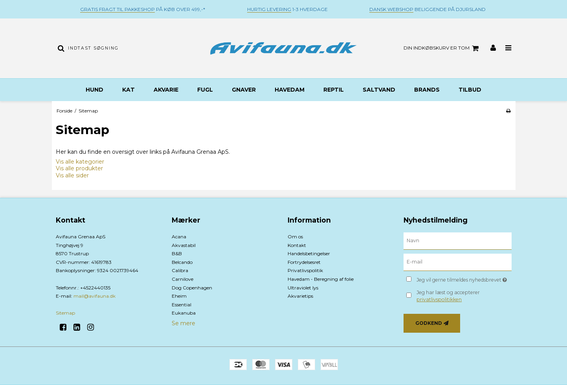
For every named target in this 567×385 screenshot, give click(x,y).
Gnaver (244, 89)
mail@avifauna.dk (94, 296)
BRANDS (427, 89)
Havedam (290, 89)
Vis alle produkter (79, 168)
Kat (128, 89)
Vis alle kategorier (80, 161)
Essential (181, 305)
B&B (177, 253)
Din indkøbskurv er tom (442, 48)
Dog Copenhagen (192, 288)
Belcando (182, 262)
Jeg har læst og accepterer (448, 295)
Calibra (180, 270)
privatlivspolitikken (439, 299)
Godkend (428, 323)
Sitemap (65, 313)
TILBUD (470, 89)
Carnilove (182, 279)
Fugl (205, 89)
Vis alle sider (72, 175)
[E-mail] (458, 261)
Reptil (333, 89)
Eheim (179, 296)
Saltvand (379, 89)
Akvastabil (184, 245)
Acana (179, 236)
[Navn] (458, 240)
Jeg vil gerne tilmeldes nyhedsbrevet (464, 278)
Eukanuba (184, 313)
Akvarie (166, 89)
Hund (94, 89)
